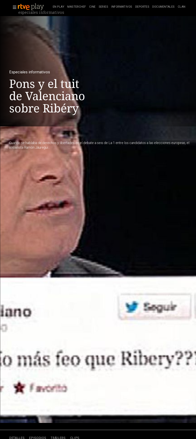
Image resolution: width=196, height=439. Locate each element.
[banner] (34, 7)
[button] (13, 7)
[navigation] (119, 7)
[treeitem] (58, 7)
